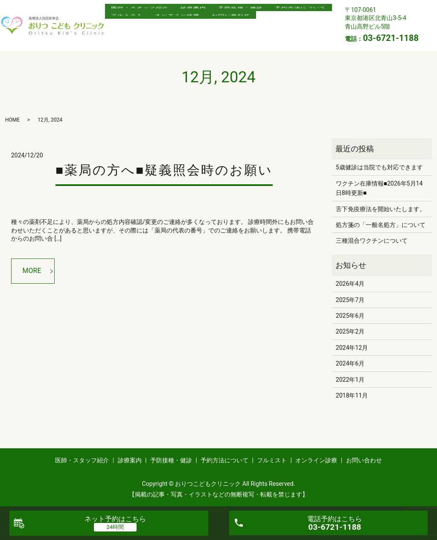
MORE (32, 271)
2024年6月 (350, 363)
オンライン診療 (255, 25)
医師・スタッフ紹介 (143, 11)
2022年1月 (350, 379)
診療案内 (202, 11)
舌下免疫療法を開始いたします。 (380, 209)
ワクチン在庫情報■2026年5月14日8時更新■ (379, 188)
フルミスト (199, 25)
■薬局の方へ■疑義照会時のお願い (164, 170)
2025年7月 (350, 299)
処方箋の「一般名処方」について (380, 224)
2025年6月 (350, 315)
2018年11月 (352, 395)
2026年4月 (350, 283)
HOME (12, 120)
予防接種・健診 (255, 11)
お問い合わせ (133, 38)
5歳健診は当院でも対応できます (379, 167)
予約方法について (139, 25)
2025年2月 (350, 331)
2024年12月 (352, 347)
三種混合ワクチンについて (372, 240)
